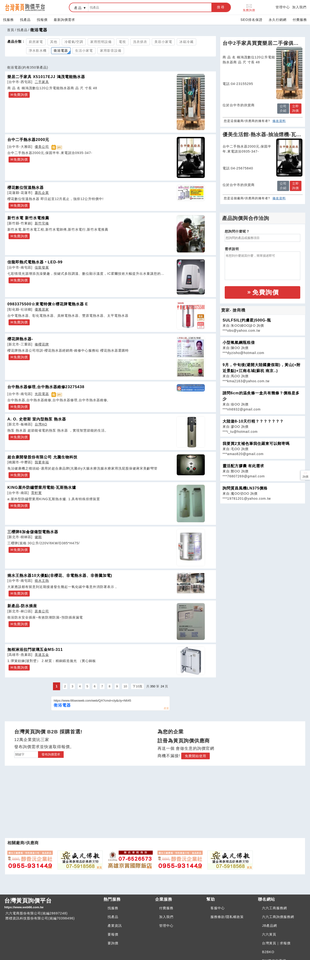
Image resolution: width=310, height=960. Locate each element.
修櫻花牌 (42, 344)
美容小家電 (163, 42)
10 (125, 686)
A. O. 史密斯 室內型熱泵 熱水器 (36, 419)
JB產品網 (269, 925)
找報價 (42, 20)
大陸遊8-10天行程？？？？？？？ (253, 421)
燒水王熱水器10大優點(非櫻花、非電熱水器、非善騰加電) (59, 575)
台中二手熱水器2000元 (28, 139)
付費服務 (300, 20)
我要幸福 (42, 462)
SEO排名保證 (251, 20)
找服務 (8, 20)
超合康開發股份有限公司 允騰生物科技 (42, 457)
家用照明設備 (101, 42)
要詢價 (113, 943)
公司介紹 (283, 108)
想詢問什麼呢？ (237, 231)
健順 (38, 537)
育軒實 (36, 493)
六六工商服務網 (274, 908)
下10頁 (137, 686)
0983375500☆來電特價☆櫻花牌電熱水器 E (47, 304)
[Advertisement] (262, 537)
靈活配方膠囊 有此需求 (243, 466)
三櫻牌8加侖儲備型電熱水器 (32, 532)
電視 (122, 42)
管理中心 (283, 7)
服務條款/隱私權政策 (227, 917)
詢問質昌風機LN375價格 (245, 488)
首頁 (10, 30)
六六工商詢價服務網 (278, 917)
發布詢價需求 (51, 754)
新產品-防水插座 (22, 606)
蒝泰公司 (42, 611)
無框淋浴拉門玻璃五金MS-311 (35, 649)
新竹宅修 (42, 223)
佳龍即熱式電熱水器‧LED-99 (34, 262)
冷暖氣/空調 (73, 42)
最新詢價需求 (64, 20)
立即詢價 (295, 108)
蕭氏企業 (42, 193)
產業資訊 (115, 925)
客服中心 (217, 908)
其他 (53, 42)
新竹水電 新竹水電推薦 (28, 218)
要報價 (113, 934)
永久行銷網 (277, 20)
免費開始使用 (195, 756)
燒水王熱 (42, 581)
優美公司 (42, 147)
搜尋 (221, 7)
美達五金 (42, 655)
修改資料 (279, 121)
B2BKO (268, 952)
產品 (78, 8)
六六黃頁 (269, 934)
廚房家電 (36, 42)
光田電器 (42, 394)
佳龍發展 (42, 267)
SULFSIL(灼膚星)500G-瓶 (247, 320)
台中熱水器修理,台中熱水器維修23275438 (45, 387)
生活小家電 (84, 50)
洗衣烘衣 (140, 42)
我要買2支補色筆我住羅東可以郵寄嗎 (256, 444)
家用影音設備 (110, 50)
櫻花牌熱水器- (20, 339)
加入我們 (299, 7)
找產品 (25, 20)
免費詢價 (249, 7)
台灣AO (41, 424)
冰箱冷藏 (186, 42)
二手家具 (42, 82)
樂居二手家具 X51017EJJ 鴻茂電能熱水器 (46, 77)
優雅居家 (42, 309)
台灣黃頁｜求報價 (276, 943)
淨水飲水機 (38, 50)
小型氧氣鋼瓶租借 (239, 342)
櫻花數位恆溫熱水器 (25, 187)
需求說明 (232, 249)
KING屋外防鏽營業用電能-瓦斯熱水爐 (41, 487)
